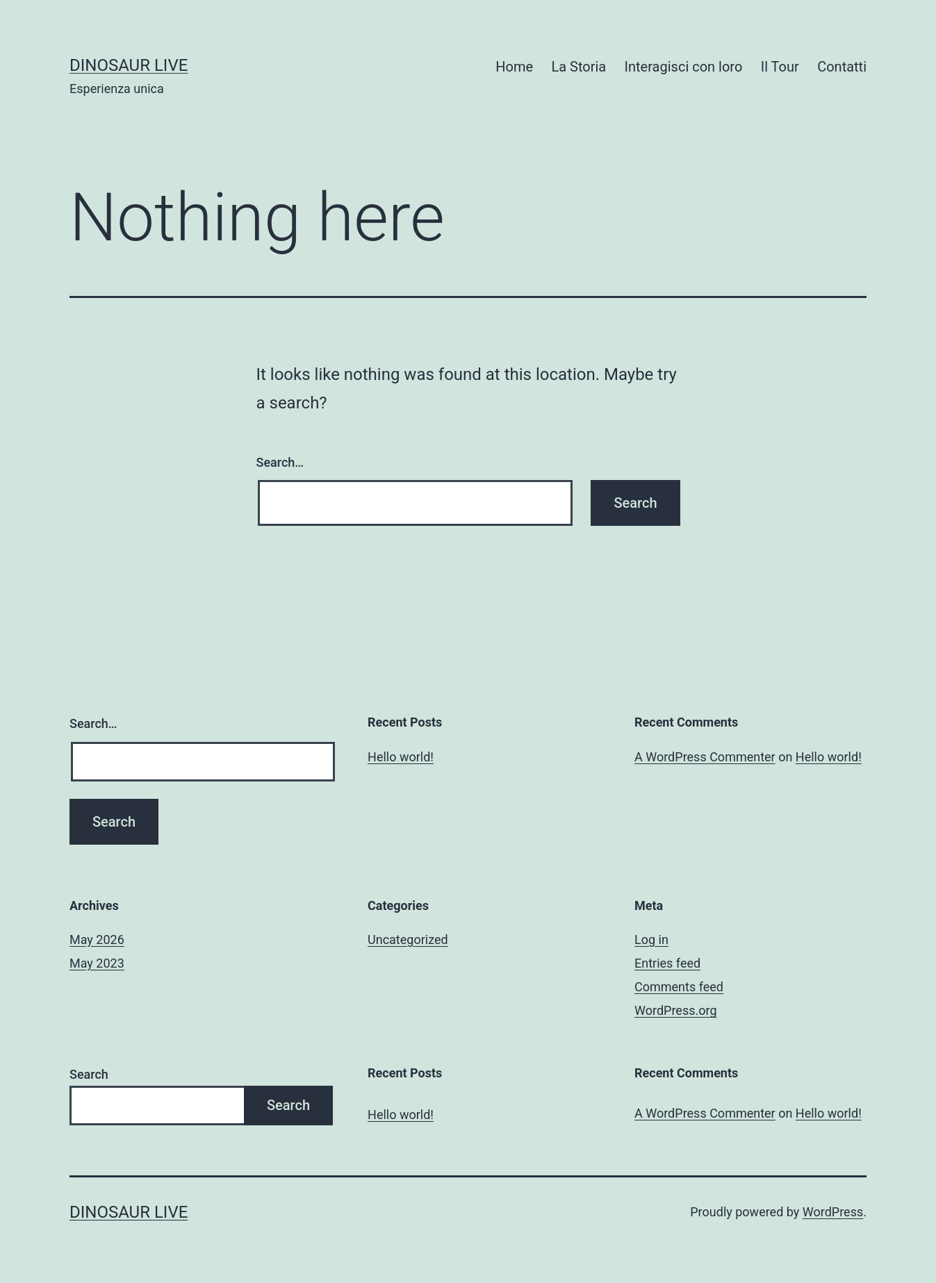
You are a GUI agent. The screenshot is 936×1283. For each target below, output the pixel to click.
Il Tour (780, 66)
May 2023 (96, 963)
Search (88, 1074)
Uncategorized (408, 939)
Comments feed (678, 986)
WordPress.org (675, 1010)
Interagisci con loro (684, 66)
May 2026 (96, 939)
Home (514, 66)
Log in (651, 939)
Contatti (842, 66)
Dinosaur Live (128, 65)
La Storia (578, 66)
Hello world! (401, 757)
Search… (280, 462)
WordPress (833, 1212)
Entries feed (667, 963)
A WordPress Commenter (704, 757)
